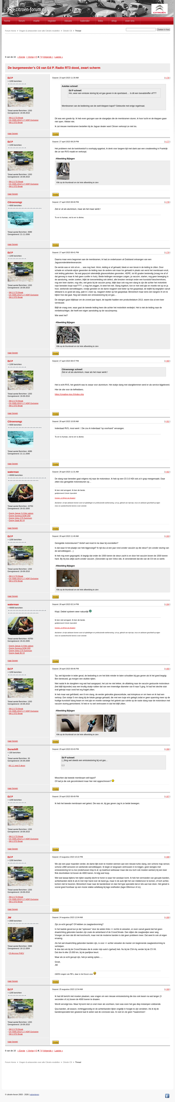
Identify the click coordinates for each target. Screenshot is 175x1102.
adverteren (34, 1094)
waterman (13, 472)
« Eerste (21, 57)
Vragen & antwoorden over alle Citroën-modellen (39, 31)
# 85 (167, 669)
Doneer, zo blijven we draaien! (65, 498)
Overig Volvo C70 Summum (20, 518)
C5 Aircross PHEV (16, 953)
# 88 (167, 857)
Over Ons (129, 21)
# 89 (167, 917)
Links (100, 21)
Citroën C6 (67, 31)
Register (52, 21)
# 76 (167, 78)
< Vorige (30, 57)
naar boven (13, 133)
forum (22, 21)
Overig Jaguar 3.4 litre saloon (21, 513)
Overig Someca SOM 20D (19, 516)
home (7, 21)
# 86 (167, 749)
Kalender (85, 21)
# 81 (167, 421)
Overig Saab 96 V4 (17, 520)
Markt (36, 21)
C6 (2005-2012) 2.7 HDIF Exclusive (23, 120)
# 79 (167, 252)
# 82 (167, 472)
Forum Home (10, 31)
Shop (114, 21)
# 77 (167, 142)
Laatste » (59, 57)
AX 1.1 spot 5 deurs (17, 765)
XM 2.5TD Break (16, 122)
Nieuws (68, 21)
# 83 (167, 536)
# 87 (167, 796)
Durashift (13, 749)
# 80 (167, 361)
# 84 (167, 604)
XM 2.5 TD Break (16, 118)
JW (9, 917)
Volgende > (48, 57)
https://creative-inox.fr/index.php (69, 394)
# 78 (167, 202)
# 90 (167, 989)
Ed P (10, 78)
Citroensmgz (15, 202)
